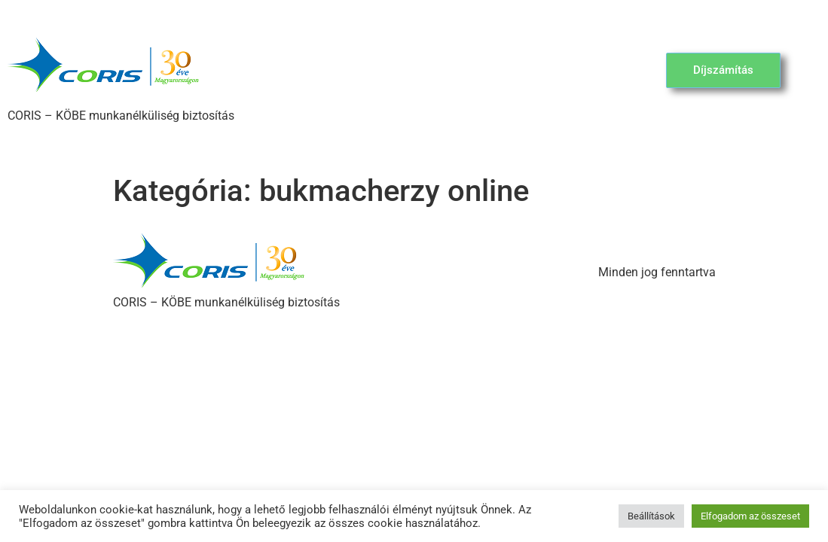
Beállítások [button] (651, 516)
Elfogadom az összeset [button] (750, 516)
